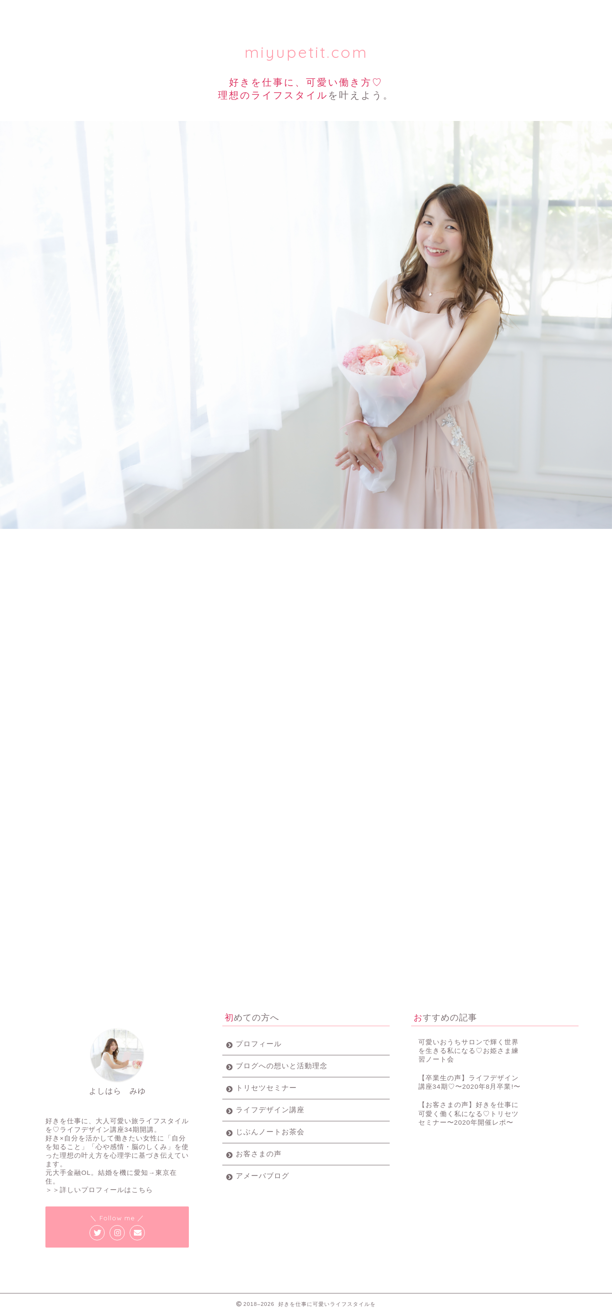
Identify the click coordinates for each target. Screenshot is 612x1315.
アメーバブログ (262, 1176)
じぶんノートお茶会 (270, 1132)
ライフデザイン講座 (266, 11)
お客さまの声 (259, 1154)
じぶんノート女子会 (358, 11)
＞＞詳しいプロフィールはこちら (99, 1190)
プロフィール (80, 11)
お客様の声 (451, 11)
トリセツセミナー (173, 11)
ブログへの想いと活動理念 (282, 1066)
